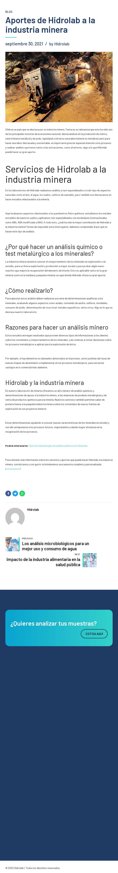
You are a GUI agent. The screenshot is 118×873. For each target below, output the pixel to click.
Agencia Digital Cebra (36, 863)
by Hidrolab (59, 43)
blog (9, 12)
